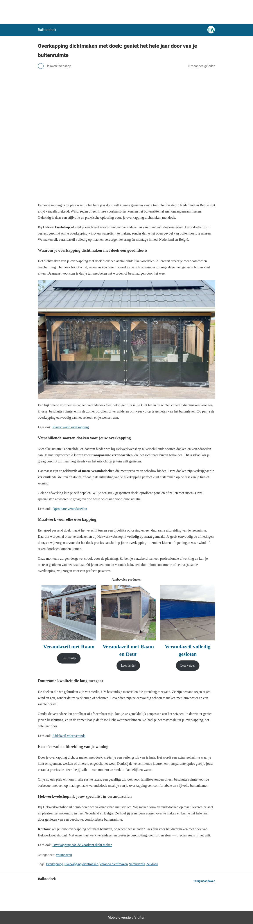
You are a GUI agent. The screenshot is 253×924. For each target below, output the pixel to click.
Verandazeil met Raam (69, 646)
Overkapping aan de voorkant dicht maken (82, 845)
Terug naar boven (204, 881)
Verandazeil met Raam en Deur (128, 650)
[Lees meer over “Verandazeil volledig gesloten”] (187, 665)
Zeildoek (152, 864)
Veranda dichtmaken (114, 864)
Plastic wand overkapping (70, 427)
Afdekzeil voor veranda (68, 736)
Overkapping (54, 864)
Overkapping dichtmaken (81, 864)
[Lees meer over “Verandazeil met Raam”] (69, 658)
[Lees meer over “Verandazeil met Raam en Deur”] (128, 665)
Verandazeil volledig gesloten (187, 650)
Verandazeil (64, 855)
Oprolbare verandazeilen (69, 509)
